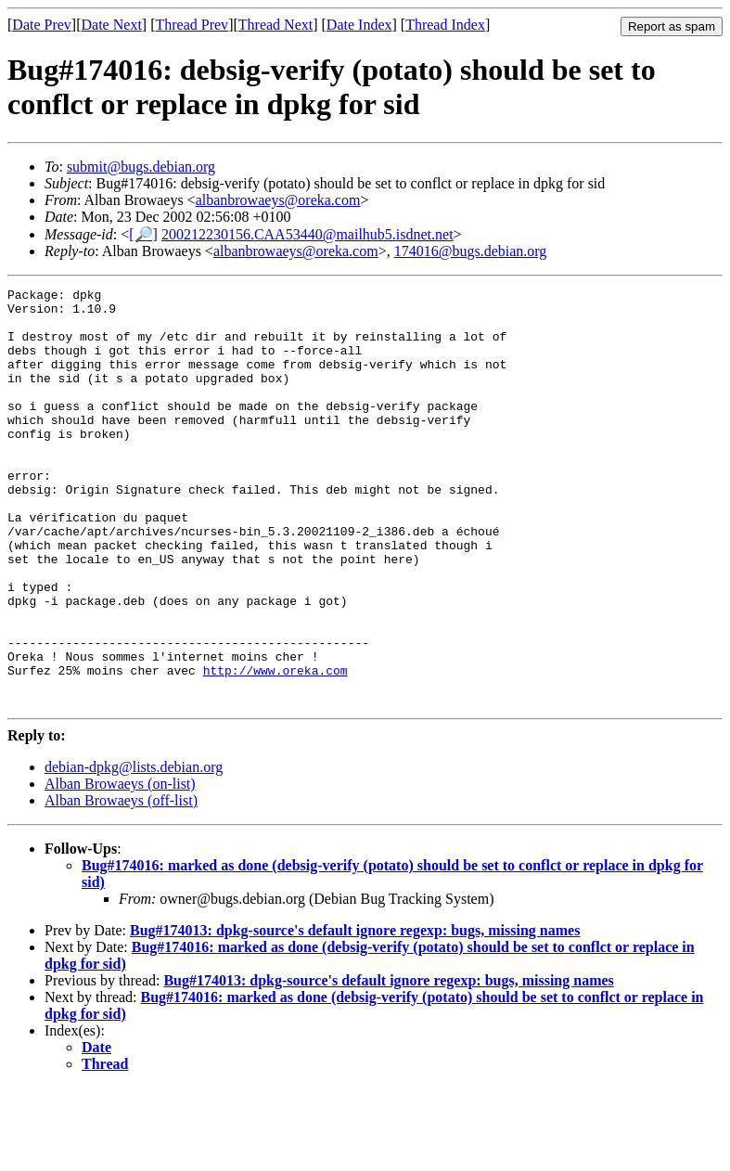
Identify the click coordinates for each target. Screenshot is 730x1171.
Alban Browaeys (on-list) (120, 867)
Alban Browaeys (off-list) (121, 884)
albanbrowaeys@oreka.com (278, 200)
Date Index (359, 24)
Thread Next (275, 24)
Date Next (112, 24)
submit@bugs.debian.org (141, 166)
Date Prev (41, 24)
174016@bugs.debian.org (470, 251)
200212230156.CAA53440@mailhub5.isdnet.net (307, 234)
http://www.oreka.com (275, 748)
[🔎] (143, 234)
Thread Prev (191, 24)
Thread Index (445, 24)
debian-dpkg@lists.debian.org (134, 850)
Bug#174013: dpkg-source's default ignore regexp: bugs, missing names (355, 1014)
